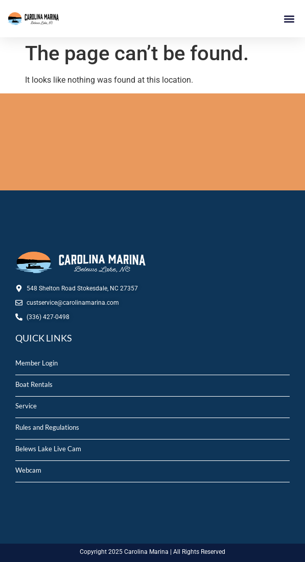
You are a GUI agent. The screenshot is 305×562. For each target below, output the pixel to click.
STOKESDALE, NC (152, 142)
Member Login (36, 363)
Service (26, 406)
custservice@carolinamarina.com (73, 302)
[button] (288, 18)
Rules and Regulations (47, 427)
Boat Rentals (34, 384)
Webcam (28, 470)
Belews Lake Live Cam (48, 449)
